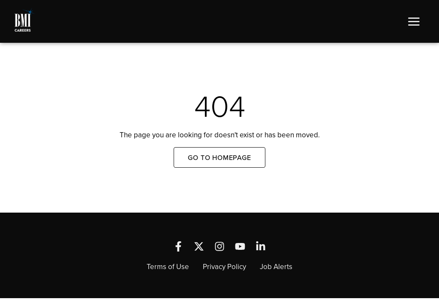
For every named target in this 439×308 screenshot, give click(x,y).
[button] (413, 21)
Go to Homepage (219, 157)
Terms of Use (168, 266)
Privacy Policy (224, 266)
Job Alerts (276, 266)
